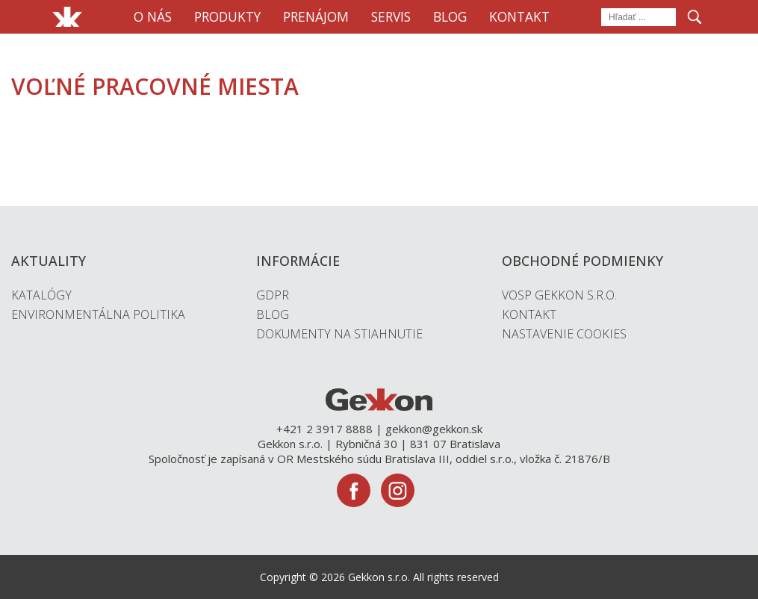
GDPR (272, 295)
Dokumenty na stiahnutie (339, 334)
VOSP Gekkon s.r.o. (559, 295)
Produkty (227, 16)
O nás (153, 16)
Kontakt (519, 16)
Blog (450, 16)
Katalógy (41, 295)
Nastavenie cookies (564, 334)
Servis (391, 16)
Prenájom (316, 16)
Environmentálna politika (98, 314)
